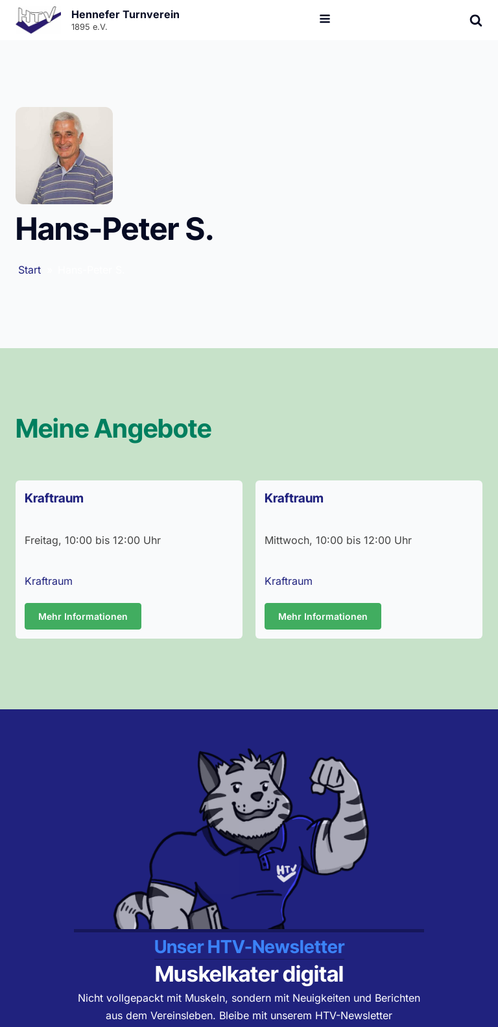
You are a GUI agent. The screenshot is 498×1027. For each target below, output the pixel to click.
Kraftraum (49, 580)
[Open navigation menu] (324, 20)
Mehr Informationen (83, 616)
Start (29, 269)
